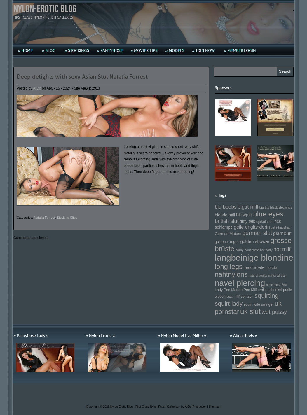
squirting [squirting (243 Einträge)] (266, 295)
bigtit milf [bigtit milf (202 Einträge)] (248, 207)
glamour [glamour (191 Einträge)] (282, 233)
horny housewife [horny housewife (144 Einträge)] (247, 250)
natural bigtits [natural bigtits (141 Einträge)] (258, 275)
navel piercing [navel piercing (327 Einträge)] (240, 283)
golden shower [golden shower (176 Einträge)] (255, 241)
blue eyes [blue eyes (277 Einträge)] (268, 214)
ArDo (37, 88)
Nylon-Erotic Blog (44, 9)
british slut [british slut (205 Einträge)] (227, 221)
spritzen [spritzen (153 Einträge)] (247, 297)
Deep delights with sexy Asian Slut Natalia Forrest (82, 76)
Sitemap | (215, 406)
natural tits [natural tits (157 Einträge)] (277, 275)
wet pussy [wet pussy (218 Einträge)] (274, 312)
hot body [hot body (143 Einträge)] (266, 250)
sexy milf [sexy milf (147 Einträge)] (233, 296)
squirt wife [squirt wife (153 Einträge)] (252, 304)
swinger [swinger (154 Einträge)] (267, 304)
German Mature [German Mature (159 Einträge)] (228, 234)
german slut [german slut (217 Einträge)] (257, 233)
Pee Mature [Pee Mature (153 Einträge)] (233, 290)
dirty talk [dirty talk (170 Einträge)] (247, 221)
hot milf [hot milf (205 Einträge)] (281, 249)
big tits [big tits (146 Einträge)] (264, 207)
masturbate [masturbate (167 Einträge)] (253, 267)
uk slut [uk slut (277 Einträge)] (250, 311)
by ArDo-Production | (195, 406)
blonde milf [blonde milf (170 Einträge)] (225, 215)
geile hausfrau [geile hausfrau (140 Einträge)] (280, 227)
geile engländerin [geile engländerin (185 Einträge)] (252, 227)
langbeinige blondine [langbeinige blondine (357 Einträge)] (254, 257)
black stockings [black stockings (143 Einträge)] (281, 207)
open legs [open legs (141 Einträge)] (273, 284)
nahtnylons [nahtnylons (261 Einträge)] (231, 274)
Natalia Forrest (44, 217)
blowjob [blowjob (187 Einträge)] (244, 214)
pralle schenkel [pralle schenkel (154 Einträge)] (270, 290)
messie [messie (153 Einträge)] (271, 268)
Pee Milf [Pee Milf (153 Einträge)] (250, 290)
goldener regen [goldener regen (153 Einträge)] (227, 242)
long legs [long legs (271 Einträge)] (229, 266)
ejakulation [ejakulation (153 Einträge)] (265, 222)
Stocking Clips (67, 217)
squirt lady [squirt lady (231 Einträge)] (229, 303)
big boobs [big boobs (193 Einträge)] (226, 207)
